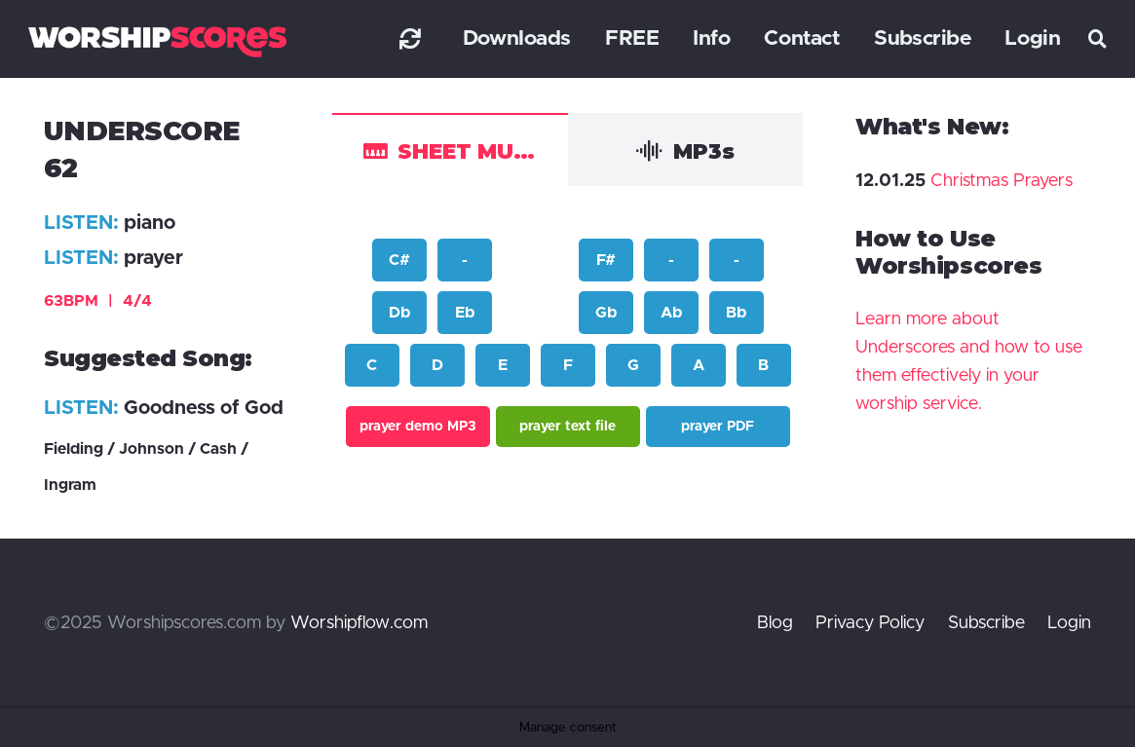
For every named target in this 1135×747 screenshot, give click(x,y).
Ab (671, 312)
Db (399, 312)
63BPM (98, 301)
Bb (736, 312)
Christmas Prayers (1001, 181)
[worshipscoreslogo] (157, 41)
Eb (464, 312)
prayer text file (567, 426)
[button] (1098, 39)
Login (1069, 623)
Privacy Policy (870, 623)
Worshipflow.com (359, 623)
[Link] (410, 38)
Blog (775, 623)
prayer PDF (717, 426)
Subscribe (986, 623)
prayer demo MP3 (417, 426)
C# (399, 260)
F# (606, 260)
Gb (606, 312)
